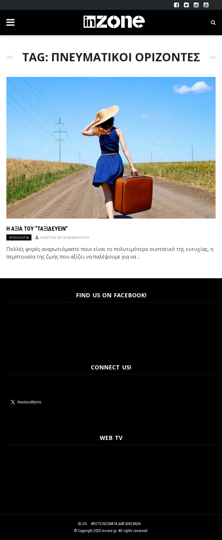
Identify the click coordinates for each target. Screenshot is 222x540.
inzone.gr (109, 531)
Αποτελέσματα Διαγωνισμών (116, 524)
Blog (82, 524)
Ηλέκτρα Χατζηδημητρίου (64, 237)
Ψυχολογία (19, 237)
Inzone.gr (21, 327)
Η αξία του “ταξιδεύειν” (37, 228)
